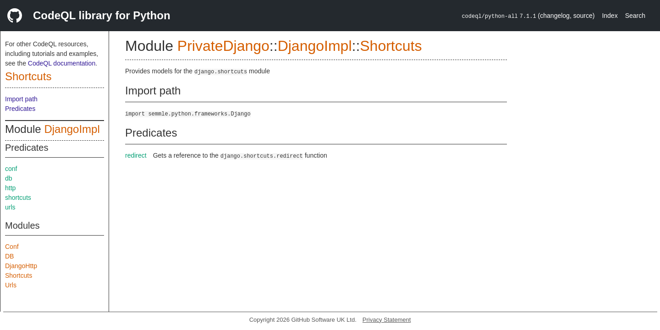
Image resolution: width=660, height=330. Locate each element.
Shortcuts (28, 76)
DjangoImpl (71, 129)
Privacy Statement (387, 319)
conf (11, 168)
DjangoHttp (21, 266)
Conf (12, 246)
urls (10, 207)
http (10, 188)
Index (609, 15)
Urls (10, 285)
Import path (21, 99)
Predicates (20, 108)
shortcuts (18, 197)
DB (9, 256)
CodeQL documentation (61, 63)
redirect (136, 155)
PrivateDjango (223, 46)
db (8, 178)
